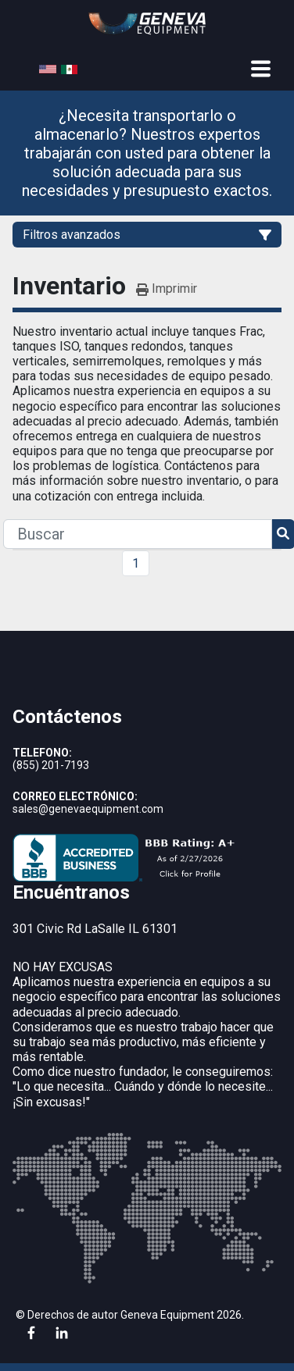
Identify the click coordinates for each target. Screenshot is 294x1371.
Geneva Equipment (167, 1315)
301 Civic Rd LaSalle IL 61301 (95, 928)
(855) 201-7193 (51, 765)
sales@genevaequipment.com (88, 809)
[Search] (137, 534)
